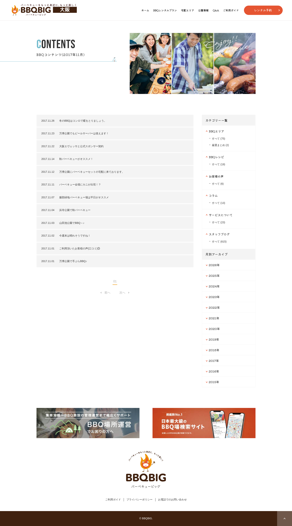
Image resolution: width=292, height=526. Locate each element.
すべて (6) (218, 183)
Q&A (216, 10)
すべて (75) (218, 138)
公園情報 (203, 10)
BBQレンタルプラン (165, 10)
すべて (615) (219, 241)
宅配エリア (187, 10)
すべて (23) (218, 222)
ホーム (145, 10)
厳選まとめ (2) (220, 145)
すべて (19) (218, 164)
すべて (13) (218, 202)
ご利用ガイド (231, 10)
